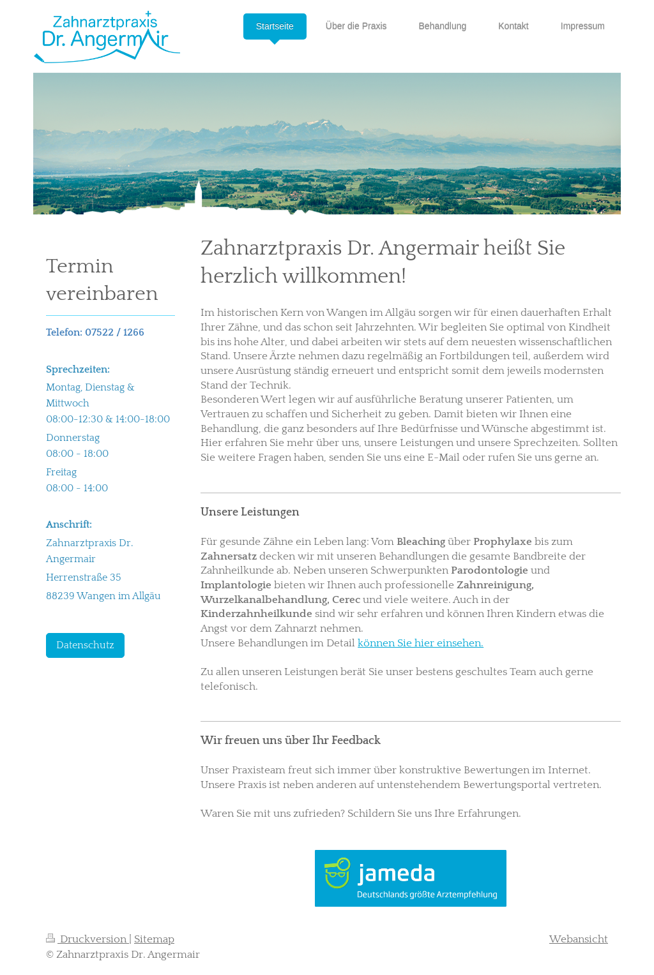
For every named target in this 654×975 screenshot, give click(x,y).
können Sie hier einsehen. (420, 643)
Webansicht (578, 939)
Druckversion (87, 939)
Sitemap (154, 939)
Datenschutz (85, 645)
